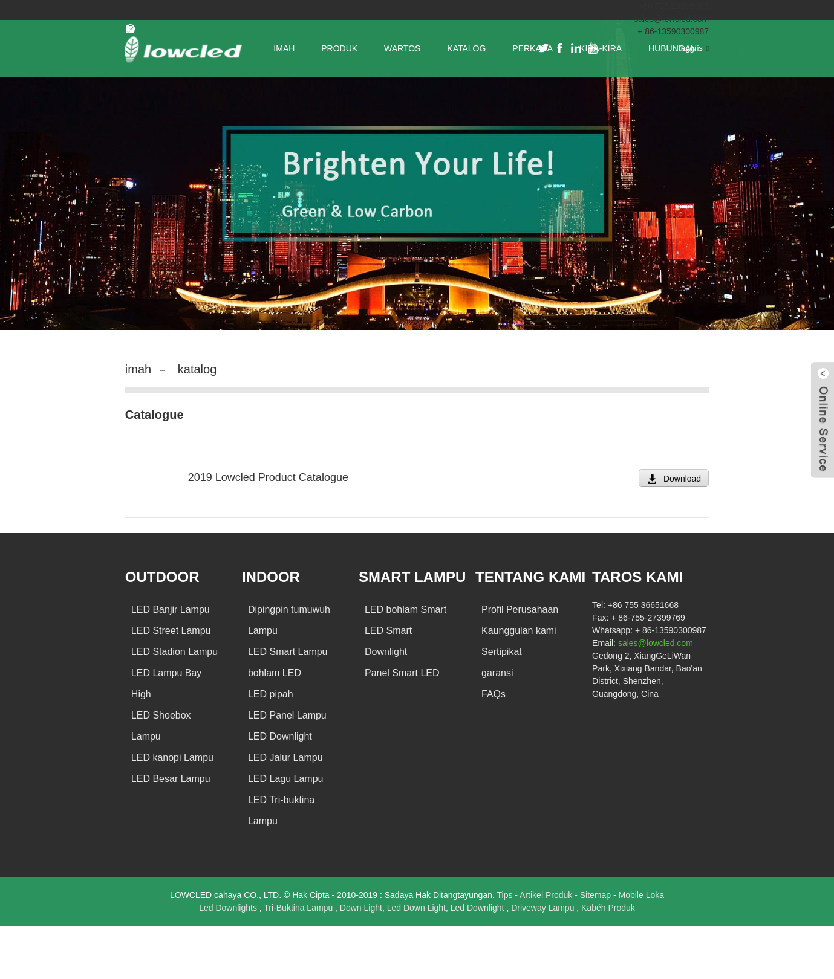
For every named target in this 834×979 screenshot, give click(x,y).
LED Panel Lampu (287, 715)
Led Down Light (416, 908)
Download (682, 478)
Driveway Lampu (543, 908)
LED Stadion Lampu (174, 652)
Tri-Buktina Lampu (299, 908)
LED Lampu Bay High (166, 683)
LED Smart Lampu (288, 652)
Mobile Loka (642, 895)
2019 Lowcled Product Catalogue (268, 477)
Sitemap (596, 895)
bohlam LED (274, 673)
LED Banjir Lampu (170, 609)
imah (138, 369)
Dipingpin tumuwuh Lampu (289, 620)
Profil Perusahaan (519, 609)
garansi (497, 673)
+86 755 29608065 (673, 6)
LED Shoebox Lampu (161, 726)
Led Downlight (479, 908)
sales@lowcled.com (671, 19)
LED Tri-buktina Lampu (281, 810)
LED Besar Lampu (170, 779)
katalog (197, 369)
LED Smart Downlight (388, 641)
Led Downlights (229, 908)
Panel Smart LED (402, 673)
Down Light (361, 908)
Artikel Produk (547, 895)
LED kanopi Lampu (172, 757)
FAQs (493, 694)
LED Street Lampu (171, 630)
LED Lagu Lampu (286, 779)
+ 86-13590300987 (673, 31)
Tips (506, 895)
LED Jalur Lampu (285, 757)
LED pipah (270, 694)
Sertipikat (501, 652)
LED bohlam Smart (405, 609)
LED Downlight (280, 736)
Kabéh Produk (608, 908)
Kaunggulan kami (518, 630)
